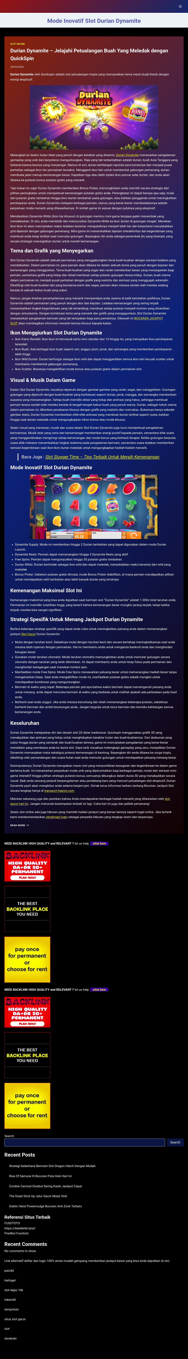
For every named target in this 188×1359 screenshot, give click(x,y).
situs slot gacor (15, 1319)
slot (7, 1328)
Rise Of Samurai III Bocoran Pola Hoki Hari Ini (40, 1176)
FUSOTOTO (12, 1223)
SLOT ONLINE (17, 44)
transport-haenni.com (59, 790)
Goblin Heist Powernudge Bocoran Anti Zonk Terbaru (45, 1206)
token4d (10, 1299)
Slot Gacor (28, 634)
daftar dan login (35, 1261)
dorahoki (10, 1338)
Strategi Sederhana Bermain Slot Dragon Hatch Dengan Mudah (52, 1166)
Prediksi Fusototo (16, 1233)
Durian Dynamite (127, 155)
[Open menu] (180, 6)
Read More (19, 825)
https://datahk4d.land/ (20, 1228)
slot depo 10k (13, 1290)
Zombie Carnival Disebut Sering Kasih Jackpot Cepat (45, 1186)
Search (9, 1136)
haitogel (10, 1280)
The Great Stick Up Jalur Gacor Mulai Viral (38, 1196)
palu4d (9, 1270)
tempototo (11, 1309)
